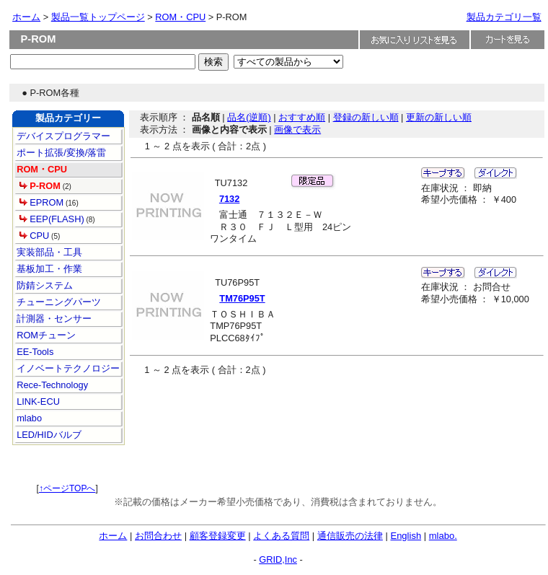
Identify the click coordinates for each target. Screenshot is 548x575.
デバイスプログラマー (62, 136)
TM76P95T (242, 298)
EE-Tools (34, 351)
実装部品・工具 (48, 252)
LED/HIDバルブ (47, 434)
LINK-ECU (37, 401)
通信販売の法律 (350, 535)
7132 (229, 198)
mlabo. (443, 535)
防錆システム (44, 285)
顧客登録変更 (218, 535)
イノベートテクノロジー (67, 368)
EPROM (41, 202)
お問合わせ (158, 535)
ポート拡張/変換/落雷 (60, 152)
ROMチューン (45, 335)
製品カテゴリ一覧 (504, 17)
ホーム (26, 17)
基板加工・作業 (48, 268)
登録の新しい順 (366, 117)
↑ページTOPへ (67, 488)
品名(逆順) (249, 117)
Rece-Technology (51, 384)
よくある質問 (281, 535)
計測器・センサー (53, 318)
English (405, 535)
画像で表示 (297, 129)
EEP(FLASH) (51, 219)
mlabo (28, 418)
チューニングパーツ (58, 302)
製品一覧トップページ (98, 17)
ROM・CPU (180, 17)
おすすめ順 (301, 117)
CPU (34, 235)
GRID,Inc (278, 559)
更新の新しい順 (439, 117)
